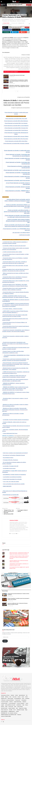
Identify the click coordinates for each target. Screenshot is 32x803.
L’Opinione (24, 701)
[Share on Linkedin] (25, 30)
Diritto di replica (10, 698)
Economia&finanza (17, 698)
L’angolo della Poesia (17, 701)
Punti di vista (10, 706)
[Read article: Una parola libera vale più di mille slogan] (6, 76)
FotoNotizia (27, 698)
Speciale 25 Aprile (4, 708)
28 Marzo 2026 (12, 83)
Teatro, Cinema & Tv (4, 709)
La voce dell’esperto (12, 703)
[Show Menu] (1, 1)
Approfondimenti (22, 695)
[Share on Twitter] (16, 30)
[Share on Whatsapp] (6, 32)
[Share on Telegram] (15, 32)
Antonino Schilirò (6, 23)
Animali (16, 695)
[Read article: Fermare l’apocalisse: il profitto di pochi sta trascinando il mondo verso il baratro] (4, 599)
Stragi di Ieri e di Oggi (23, 708)
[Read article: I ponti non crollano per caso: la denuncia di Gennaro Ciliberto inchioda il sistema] (4, 604)
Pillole (6, 706)
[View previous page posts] (15, 91)
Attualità (2, 696)
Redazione (19, 714)
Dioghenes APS (21, 23)
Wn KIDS (10, 709)
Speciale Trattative (11, 708)
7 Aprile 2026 (11, 76)
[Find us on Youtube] (3, 721)
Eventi (23, 698)
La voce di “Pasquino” (21, 703)
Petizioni (2, 706)
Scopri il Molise (20, 706)
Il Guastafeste (23, 700)
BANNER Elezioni (12, 711)
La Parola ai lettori (4, 703)
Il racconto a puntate (4, 701)
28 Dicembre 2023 (14, 23)
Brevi (10, 696)
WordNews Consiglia (20, 709)
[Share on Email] (23, 32)
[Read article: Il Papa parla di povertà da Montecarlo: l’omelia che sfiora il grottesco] (4, 594)
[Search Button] (30, 1)
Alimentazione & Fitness (5, 695)
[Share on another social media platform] (28, 32)
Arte (26, 695)
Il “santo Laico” (17, 700)
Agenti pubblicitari (4, 711)
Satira (15, 706)
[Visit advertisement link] (16, 4)
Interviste (11, 701)
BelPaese (6, 696)
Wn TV (14, 709)
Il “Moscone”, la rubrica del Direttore (7, 700)
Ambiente (12, 695)
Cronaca (19, 696)
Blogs (26, 709)
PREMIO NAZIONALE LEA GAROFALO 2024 (8, 714)
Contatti (17, 711)
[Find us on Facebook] (1, 721)
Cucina (23, 696)
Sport (17, 708)
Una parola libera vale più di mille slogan (17, 75)
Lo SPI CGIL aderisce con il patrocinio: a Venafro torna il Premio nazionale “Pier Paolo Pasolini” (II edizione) (18, 81)
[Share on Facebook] (7, 30)
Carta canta (14, 696)
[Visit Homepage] (16, 2)
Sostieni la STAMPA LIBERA (6, 716)
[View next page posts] (18, 91)
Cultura (26, 696)
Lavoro (27, 703)
